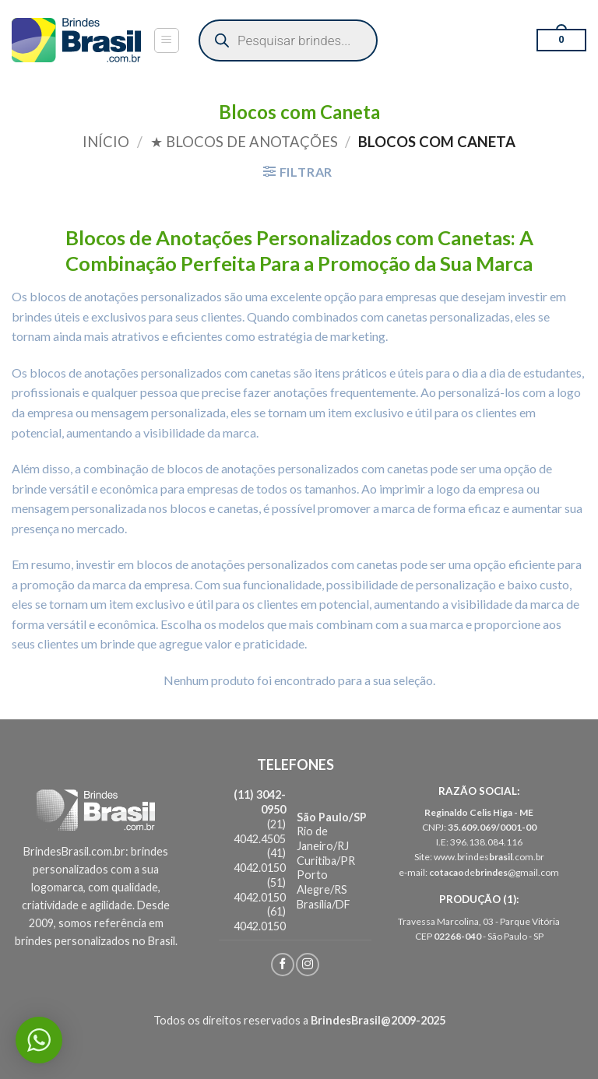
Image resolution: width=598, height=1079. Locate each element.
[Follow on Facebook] (282, 964)
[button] (166, 40)
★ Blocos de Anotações (244, 141)
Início (106, 141)
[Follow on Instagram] (307, 964)
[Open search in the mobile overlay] (288, 40)
